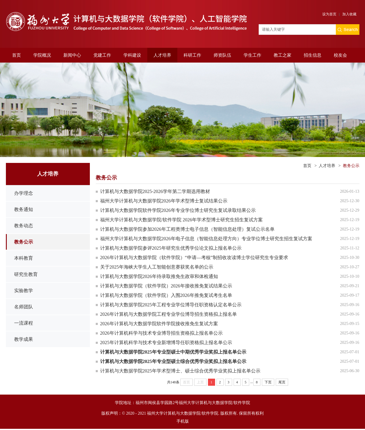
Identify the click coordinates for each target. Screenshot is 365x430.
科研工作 (192, 55)
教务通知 (23, 209)
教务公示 (23, 241)
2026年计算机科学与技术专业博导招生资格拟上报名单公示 (161, 333)
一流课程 (23, 323)
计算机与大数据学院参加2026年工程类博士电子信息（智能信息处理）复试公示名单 (187, 229)
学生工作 (252, 55)
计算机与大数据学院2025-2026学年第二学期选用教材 (155, 191)
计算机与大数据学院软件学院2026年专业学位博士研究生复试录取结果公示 (178, 210)
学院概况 (42, 55)
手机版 (182, 421)
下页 (268, 382)
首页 (16, 55)
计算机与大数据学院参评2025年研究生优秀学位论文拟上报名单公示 (171, 248)
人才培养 (162, 55)
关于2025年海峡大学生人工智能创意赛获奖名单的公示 (156, 266)
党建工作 (102, 55)
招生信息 (312, 55)
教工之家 (282, 55)
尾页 (281, 382)
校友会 (340, 55)
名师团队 (23, 306)
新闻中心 (72, 55)
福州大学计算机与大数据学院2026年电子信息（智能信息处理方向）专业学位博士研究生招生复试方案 (206, 238)
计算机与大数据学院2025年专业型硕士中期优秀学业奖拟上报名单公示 (173, 351)
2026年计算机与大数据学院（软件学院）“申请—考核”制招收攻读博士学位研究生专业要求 (194, 257)
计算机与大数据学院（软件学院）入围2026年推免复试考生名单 (166, 295)
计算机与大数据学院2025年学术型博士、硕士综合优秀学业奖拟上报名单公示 (180, 370)
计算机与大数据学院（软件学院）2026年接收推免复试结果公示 (166, 285)
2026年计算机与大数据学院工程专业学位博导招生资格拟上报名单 (168, 314)
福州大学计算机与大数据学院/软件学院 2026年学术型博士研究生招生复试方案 (181, 219)
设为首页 (329, 14)
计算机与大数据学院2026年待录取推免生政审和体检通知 (159, 276)
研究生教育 (26, 274)
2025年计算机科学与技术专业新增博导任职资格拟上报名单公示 (166, 342)
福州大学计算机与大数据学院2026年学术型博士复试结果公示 (163, 200)
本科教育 (23, 258)
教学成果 (23, 339)
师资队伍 (222, 55)
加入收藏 (349, 14)
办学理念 (23, 193)
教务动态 (23, 225)
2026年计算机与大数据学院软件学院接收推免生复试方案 (159, 323)
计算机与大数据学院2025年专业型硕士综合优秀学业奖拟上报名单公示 (173, 361)
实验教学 (23, 290)
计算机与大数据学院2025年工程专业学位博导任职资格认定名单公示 (171, 304)
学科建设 (132, 55)
